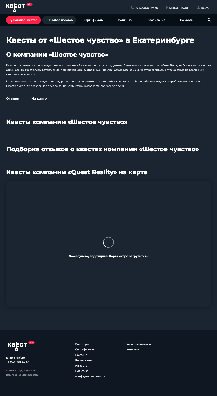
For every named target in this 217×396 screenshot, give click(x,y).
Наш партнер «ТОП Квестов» (22, 375)
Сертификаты (93, 20)
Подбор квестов (59, 20)
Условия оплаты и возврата (138, 346)
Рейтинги (125, 20)
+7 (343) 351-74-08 (17, 362)
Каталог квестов (23, 20)
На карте (186, 20)
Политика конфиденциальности (90, 373)
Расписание (156, 20)
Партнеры (82, 344)
